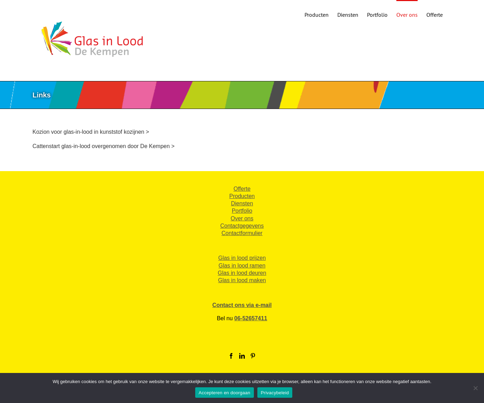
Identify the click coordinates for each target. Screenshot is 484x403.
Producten (242, 196)
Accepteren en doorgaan (224, 392)
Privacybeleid (275, 392)
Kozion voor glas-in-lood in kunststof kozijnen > (90, 132)
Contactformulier (241, 233)
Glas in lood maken (242, 280)
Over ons (242, 218)
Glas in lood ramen (242, 266)
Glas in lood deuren (242, 273)
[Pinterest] (253, 356)
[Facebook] (231, 356)
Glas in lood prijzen (242, 258)
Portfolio (242, 211)
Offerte (242, 189)
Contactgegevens (242, 226)
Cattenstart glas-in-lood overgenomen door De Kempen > (103, 146)
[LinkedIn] (242, 356)
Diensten (242, 203)
